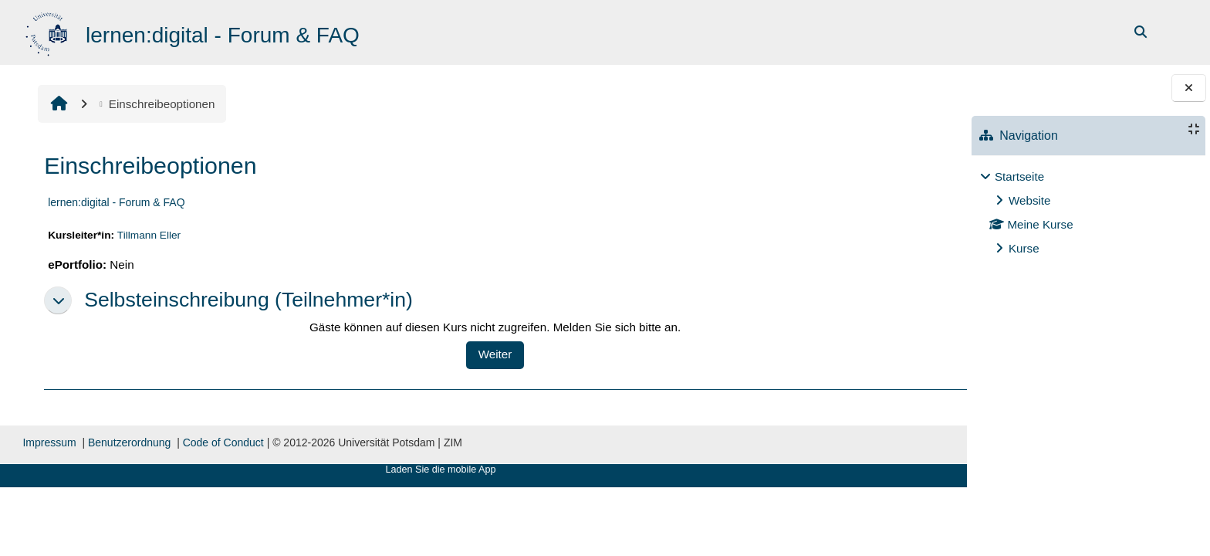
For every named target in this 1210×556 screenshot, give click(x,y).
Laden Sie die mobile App (392, 469)
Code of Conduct (221, 442)
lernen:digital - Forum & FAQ (114, 202)
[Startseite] (48, 31)
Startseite (1019, 176)
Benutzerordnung (127, 442)
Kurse (1024, 248)
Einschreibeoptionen (154, 103)
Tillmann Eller (147, 235)
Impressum (48, 442)
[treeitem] (1088, 212)
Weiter (458, 354)
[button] (56, 300)
